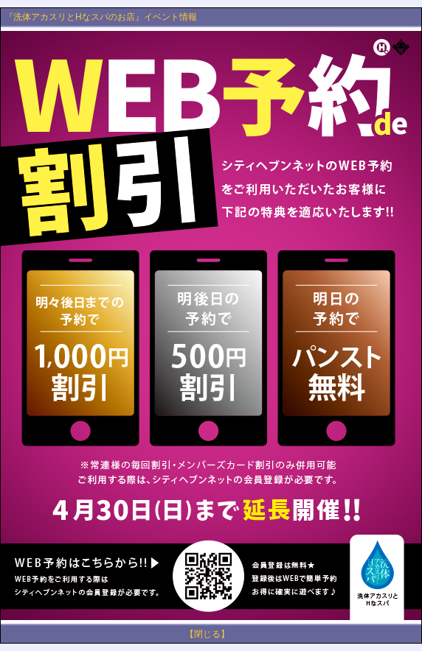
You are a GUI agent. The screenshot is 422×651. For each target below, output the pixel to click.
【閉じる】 (207, 634)
